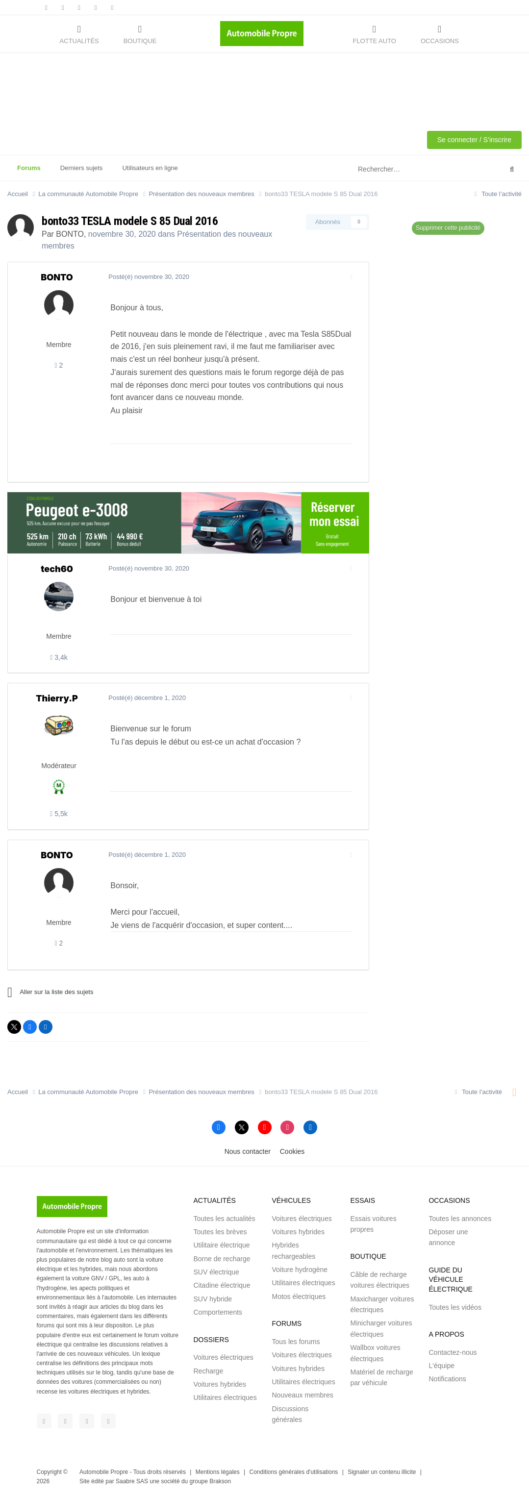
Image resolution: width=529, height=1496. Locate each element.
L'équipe (441, 1366)
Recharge (208, 1371)
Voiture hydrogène (299, 1269)
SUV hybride (212, 1299)
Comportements (217, 1312)
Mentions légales (218, 1472)
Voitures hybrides (219, 1384)
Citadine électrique (221, 1285)
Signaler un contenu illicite (382, 1472)
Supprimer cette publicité (448, 227)
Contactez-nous (452, 1352)
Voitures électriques (223, 1357)
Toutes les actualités (224, 1218)
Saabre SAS (132, 1481)
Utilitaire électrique (221, 1245)
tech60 (57, 569)
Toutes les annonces (459, 1218)
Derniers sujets (81, 168)
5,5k (58, 814)
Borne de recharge (221, 1259)
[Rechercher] (405, 169)
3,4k (58, 657)
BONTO (70, 234)
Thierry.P (57, 698)
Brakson (220, 1481)
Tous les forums (296, 1342)
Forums (29, 172)
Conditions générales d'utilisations (294, 1472)
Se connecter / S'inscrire (474, 140)
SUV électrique (216, 1272)
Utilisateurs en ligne (149, 168)
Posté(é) (146, 276)
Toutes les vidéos (454, 1307)
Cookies (292, 1151)
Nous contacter (248, 1151)
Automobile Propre (103, 1472)
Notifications (447, 1379)
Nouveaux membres (302, 1395)
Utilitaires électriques (224, 1397)
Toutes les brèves (220, 1232)
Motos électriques (299, 1296)
